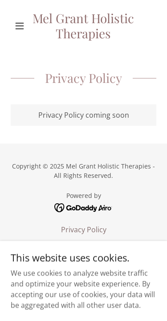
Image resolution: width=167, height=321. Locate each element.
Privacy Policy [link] (83, 230)
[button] (22, 26)
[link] (83, 26)
